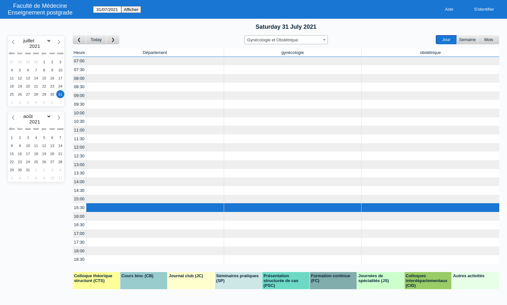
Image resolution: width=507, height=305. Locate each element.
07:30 (79, 69)
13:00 (79, 164)
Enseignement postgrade (40, 12)
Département (155, 52)
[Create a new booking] (155, 61)
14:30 (79, 190)
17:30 (79, 242)
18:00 (79, 250)
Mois (488, 39)
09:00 (79, 95)
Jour (446, 39)
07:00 (79, 60)
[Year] (36, 46)
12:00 (79, 147)
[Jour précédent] (79, 40)
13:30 (79, 173)
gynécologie (292, 52)
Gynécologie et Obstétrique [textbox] (272, 39)
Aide (449, 9)
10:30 (79, 121)
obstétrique (430, 52)
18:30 (79, 259)
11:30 (79, 138)
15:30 (79, 207)
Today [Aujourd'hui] (96, 39)
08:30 (79, 86)
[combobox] (286, 39)
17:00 (79, 233)
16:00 (79, 216)
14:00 (79, 181)
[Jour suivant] (113, 40)
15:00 (79, 198)
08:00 (79, 78)
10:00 (79, 112)
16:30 (79, 224)
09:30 (79, 104)
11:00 (79, 130)
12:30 (79, 155)
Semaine (467, 39)
